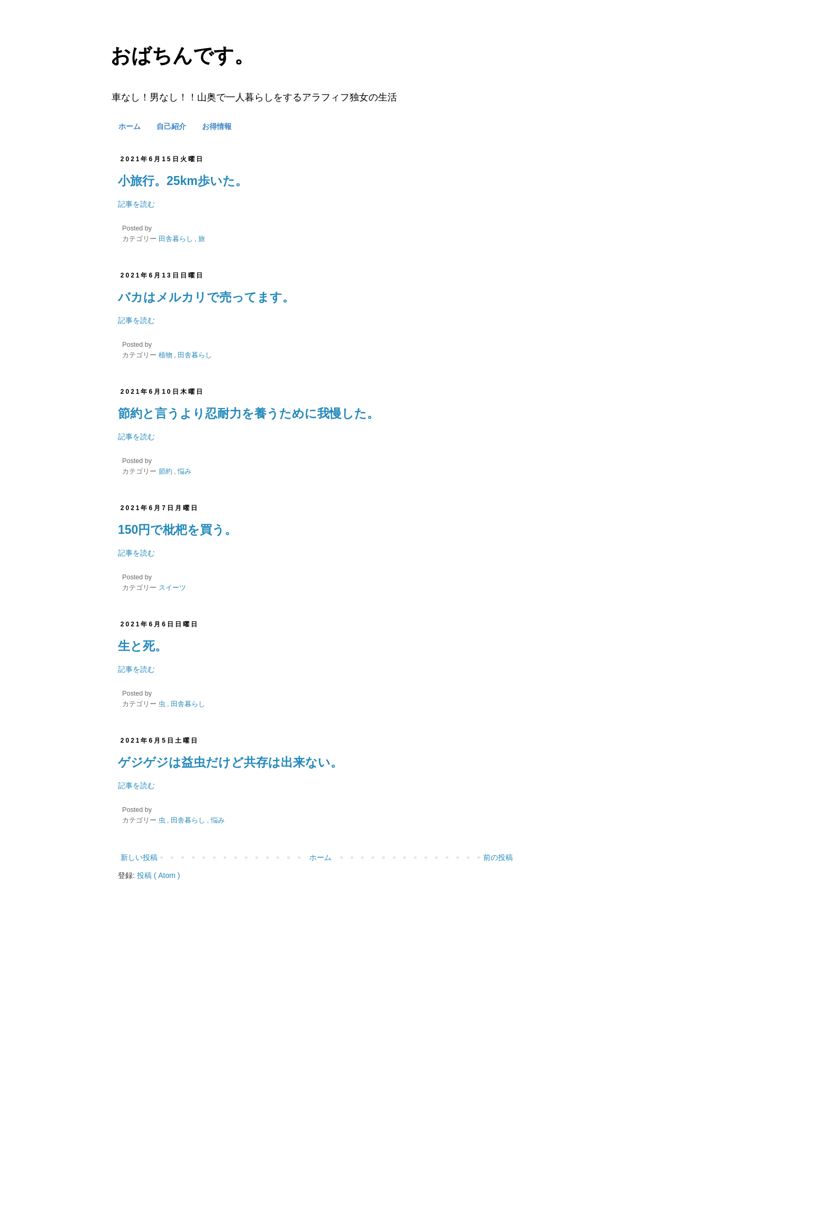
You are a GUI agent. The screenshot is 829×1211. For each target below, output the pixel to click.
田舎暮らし (177, 239)
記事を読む (136, 204)
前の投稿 (498, 857)
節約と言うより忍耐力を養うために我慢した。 (248, 413)
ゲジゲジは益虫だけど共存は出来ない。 (230, 762)
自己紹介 (171, 126)
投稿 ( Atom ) (158, 875)
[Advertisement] (316, 1015)
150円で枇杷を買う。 (177, 530)
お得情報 (217, 126)
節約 (166, 471)
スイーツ (172, 587)
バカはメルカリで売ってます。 (206, 297)
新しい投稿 (139, 857)
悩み (184, 471)
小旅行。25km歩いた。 (182, 181)
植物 (166, 355)
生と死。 (142, 646)
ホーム (129, 126)
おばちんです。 (182, 55)
